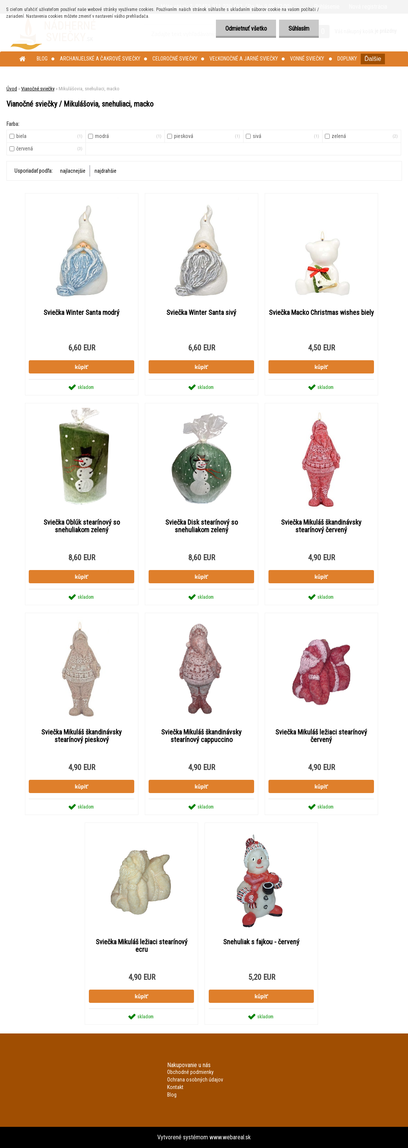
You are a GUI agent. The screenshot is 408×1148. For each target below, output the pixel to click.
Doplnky (347, 59)
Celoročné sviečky (174, 59)
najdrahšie (105, 171)
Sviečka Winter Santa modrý (81, 312)
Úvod (11, 88)
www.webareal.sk (230, 1137)
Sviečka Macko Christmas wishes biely (321, 312)
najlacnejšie (72, 171)
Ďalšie (373, 59)
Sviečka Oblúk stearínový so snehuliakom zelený (81, 526)
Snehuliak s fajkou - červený (261, 942)
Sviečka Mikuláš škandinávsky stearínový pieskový (81, 736)
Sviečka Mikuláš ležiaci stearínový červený (321, 736)
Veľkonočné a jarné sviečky (243, 59)
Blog (42, 59)
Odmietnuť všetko (246, 28)
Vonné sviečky (307, 59)
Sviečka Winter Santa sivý (201, 312)
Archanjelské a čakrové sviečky (100, 59)
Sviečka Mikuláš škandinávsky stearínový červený (321, 526)
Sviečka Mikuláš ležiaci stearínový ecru (142, 945)
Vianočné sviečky (37, 88)
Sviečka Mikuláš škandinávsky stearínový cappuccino (201, 736)
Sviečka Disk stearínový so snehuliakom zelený (201, 526)
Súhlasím (299, 28)
